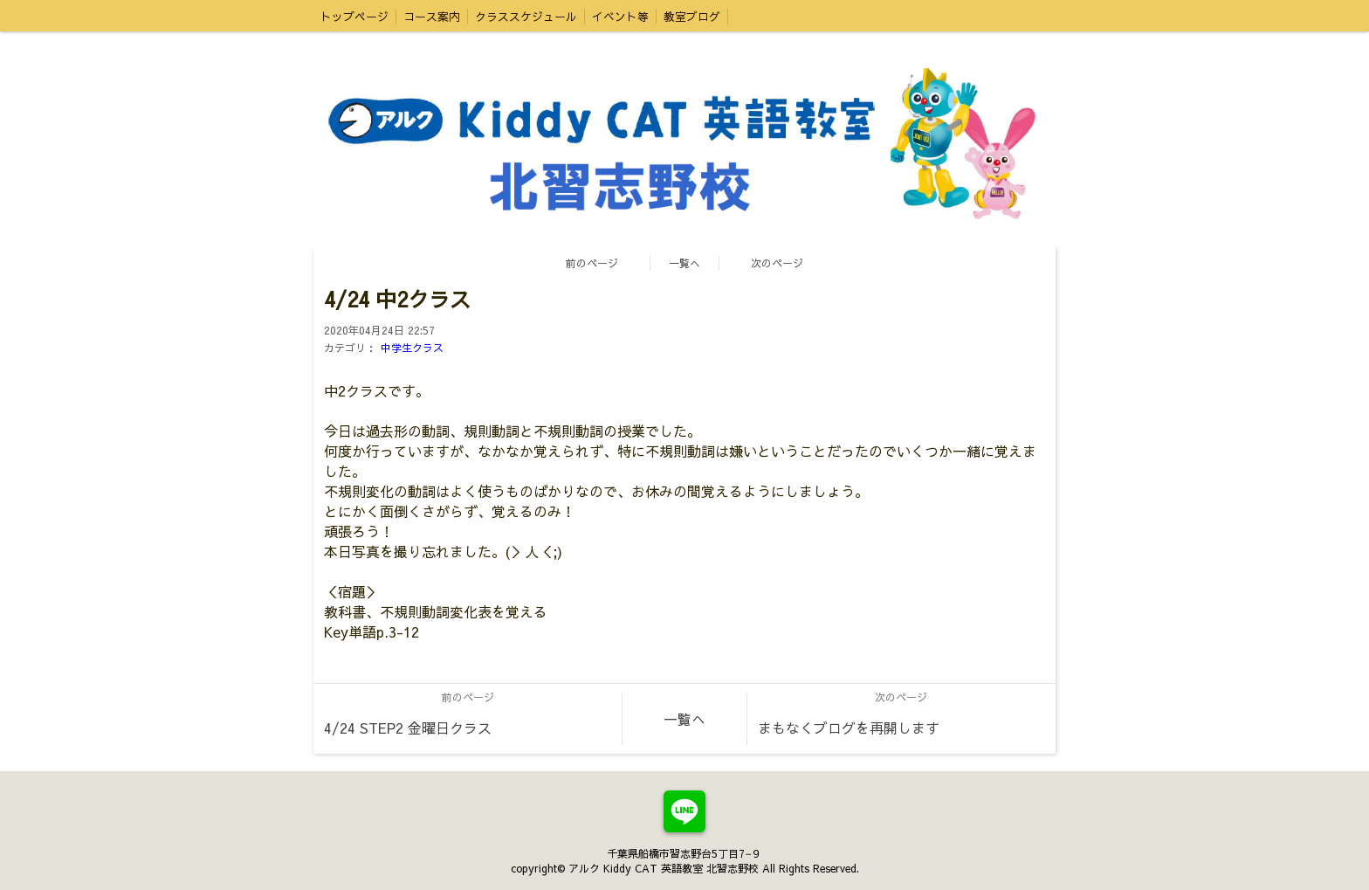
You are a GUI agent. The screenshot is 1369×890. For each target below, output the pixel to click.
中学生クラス (412, 348)
